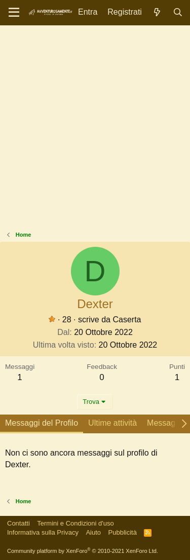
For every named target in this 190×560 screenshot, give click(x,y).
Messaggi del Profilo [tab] (41, 423)
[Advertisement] (95, 130)
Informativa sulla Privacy (43, 532)
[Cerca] (177, 12)
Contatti (18, 523)
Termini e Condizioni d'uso (75, 523)
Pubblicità (122, 532)
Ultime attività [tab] (112, 423)
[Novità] (157, 12)
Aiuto (93, 532)
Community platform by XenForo (82, 551)
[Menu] (14, 12)
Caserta (126, 319)
